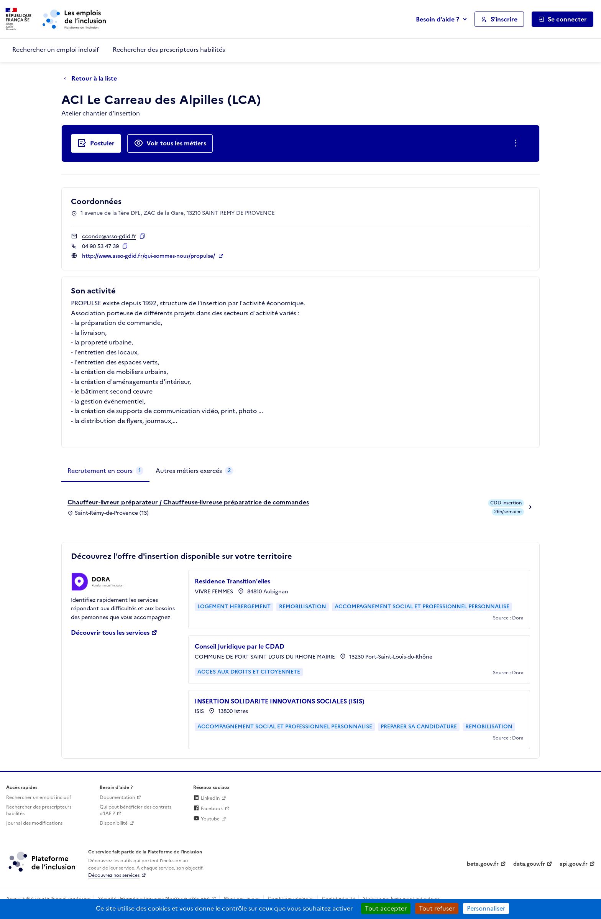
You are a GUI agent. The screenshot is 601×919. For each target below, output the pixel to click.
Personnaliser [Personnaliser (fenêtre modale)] (486, 908)
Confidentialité (338, 898)
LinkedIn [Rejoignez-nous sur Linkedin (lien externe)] (206, 798)
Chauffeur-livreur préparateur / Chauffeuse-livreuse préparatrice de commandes (188, 502)
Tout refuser (437, 908)
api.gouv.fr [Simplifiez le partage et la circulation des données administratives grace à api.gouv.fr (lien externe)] (574, 864)
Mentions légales (242, 898)
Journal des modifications (34, 823)
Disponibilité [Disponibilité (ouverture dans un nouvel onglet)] (114, 823)
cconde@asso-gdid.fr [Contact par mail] (109, 236)
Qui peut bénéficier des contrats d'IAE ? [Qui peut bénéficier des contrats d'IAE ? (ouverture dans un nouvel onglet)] (135, 810)
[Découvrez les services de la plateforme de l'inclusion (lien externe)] (42, 861)
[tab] (105, 471)
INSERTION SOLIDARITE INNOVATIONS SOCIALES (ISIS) (280, 701)
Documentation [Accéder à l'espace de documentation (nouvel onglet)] (117, 797)
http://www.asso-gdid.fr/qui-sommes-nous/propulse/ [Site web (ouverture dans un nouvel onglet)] (149, 256)
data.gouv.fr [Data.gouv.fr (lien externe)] (529, 864)
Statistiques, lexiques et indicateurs (401, 898)
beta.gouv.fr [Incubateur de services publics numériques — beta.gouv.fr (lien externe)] (483, 864)
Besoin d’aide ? (437, 19)
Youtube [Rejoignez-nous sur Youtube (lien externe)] (206, 818)
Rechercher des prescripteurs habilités (169, 49)
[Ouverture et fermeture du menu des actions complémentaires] (517, 143)
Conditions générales (291, 898)
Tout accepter (386, 908)
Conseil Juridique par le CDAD (239, 646)
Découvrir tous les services (110, 632)
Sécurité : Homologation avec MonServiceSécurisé (154, 898)
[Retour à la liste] (92, 78)
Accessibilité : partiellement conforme (48, 898)
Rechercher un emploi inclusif (55, 49)
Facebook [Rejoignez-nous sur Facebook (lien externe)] (208, 808)
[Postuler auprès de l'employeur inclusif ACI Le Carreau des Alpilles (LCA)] (96, 143)
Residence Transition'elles (232, 581)
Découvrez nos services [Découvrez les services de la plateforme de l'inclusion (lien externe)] (114, 875)
